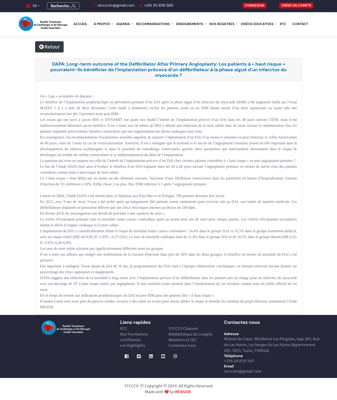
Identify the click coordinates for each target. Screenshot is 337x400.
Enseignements (189, 24)
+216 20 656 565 (158, 5)
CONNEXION (254, 5)
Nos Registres (221, 24)
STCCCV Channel (183, 328)
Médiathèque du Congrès (190, 334)
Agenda (123, 24)
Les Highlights (132, 345)
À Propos (102, 24)
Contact (300, 24)
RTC (283, 24)
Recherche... (63, 6)
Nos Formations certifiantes (134, 337)
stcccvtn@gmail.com (116, 5)
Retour (49, 47)
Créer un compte (296, 5)
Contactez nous (182, 345)
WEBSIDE (183, 391)
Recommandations (153, 24)
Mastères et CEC (182, 339)
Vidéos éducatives (257, 24)
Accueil (80, 24)
